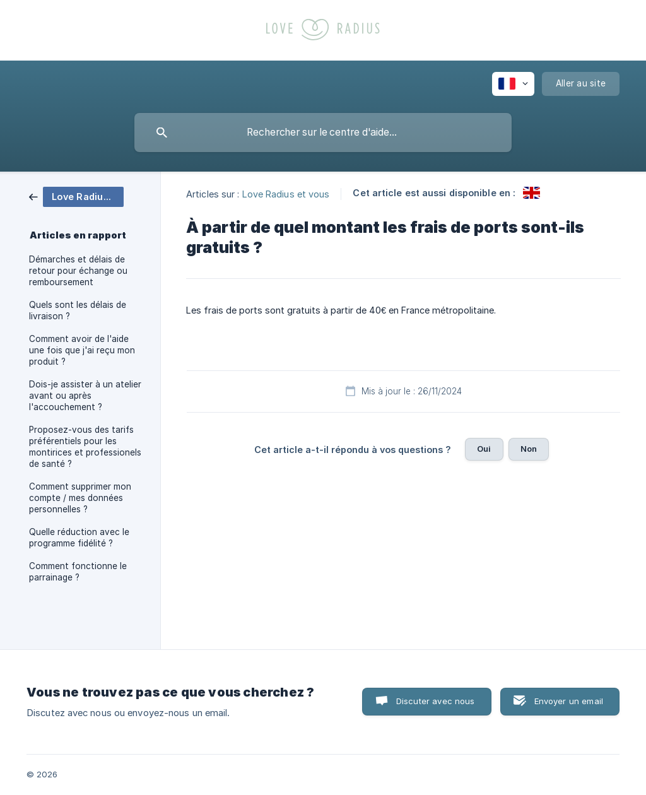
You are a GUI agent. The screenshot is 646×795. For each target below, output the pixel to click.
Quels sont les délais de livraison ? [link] (77, 310)
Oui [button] (484, 449)
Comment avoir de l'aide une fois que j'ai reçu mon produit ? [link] (82, 350)
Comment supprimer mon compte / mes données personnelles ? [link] (80, 497)
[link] (76, 196)
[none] (513, 84)
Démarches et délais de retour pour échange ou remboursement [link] (78, 270)
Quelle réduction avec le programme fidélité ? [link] (79, 537)
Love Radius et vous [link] (286, 193)
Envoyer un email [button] (568, 701)
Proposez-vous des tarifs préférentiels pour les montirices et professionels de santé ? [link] (85, 447)
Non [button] (528, 449)
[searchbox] (323, 132)
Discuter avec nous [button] (435, 701)
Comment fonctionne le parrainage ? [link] (78, 571)
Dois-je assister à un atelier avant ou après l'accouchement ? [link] (85, 395)
